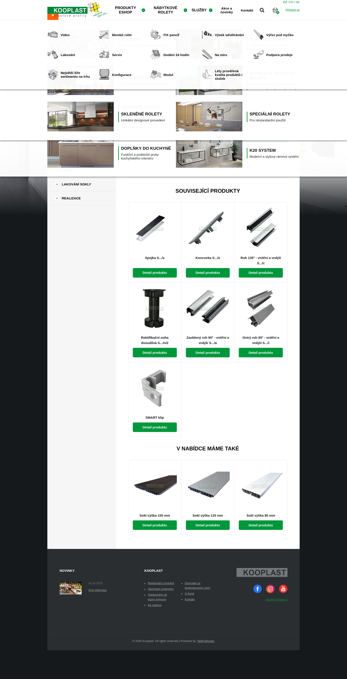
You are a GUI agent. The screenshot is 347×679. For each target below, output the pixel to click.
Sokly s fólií (244, 195)
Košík (279, 15)
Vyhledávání (262, 10)
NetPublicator (206, 669)
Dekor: (224, 90)
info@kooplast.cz (276, 628)
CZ (285, 2)
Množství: (226, 110)
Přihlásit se (292, 10)
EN (291, 2)
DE (298, 2)
